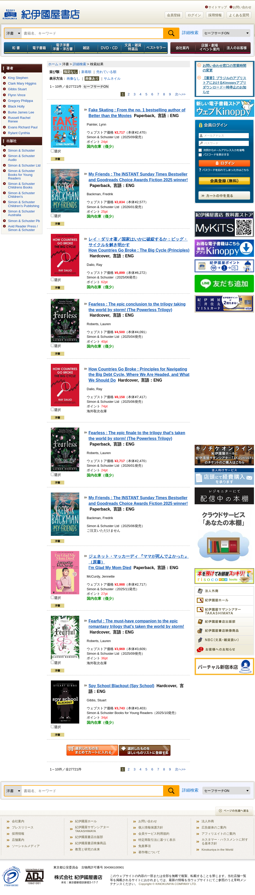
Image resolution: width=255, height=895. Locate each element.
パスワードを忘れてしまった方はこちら (224, 170)
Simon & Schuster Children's (21, 195)
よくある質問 (239, 15)
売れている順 (106, 72)
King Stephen (18, 78)
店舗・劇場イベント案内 (209, 48)
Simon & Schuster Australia (21, 213)
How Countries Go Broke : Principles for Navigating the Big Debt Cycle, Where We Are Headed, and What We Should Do (139, 375)
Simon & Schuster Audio (21, 157)
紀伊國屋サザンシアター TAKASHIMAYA (92, 829)
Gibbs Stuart (17, 89)
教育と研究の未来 (87, 849)
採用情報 (215, 15)
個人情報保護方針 (150, 827)
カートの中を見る (224, 195)
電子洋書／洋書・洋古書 (62, 48)
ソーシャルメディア (26, 846)
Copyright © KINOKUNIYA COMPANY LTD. (168, 883)
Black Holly (16, 106)
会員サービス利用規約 (153, 833)
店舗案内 (18, 839)
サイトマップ (217, 7)
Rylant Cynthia (19, 133)
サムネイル (112, 78)
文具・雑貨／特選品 (132, 48)
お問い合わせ (242, 7)
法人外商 (208, 821)
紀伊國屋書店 (41, 12)
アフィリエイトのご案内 (219, 833)
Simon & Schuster (21, 150)
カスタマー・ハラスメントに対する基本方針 (225, 841)
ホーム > (54, 64)
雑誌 (86, 48)
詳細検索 (190, 32)
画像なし (73, 78)
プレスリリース (23, 827)
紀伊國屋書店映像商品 (90, 843)
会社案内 (182, 48)
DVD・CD (109, 48)
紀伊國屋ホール (86, 821)
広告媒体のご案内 (214, 827)
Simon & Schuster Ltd (24, 165)
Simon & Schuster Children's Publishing (23, 204)
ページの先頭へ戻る (234, 811)
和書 (14, 48)
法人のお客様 (237, 48)
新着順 (86, 72)
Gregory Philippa (20, 101)
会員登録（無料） (224, 181)
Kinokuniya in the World (217, 849)
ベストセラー (156, 48)
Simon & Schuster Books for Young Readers (21, 174)
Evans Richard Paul (22, 127)
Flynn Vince (17, 95)
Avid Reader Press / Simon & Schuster (23, 228)
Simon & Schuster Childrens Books (21, 185)
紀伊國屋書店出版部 (89, 837)
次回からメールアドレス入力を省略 (226, 150)
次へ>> (180, 94)
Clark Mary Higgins (22, 83)
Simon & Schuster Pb (24, 221)
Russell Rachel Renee (19, 119)
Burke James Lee (21, 112)
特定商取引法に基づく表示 (157, 839)
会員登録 (173, 15)
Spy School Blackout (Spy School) (121, 686)
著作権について (149, 852)
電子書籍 (39, 48)
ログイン (194, 15)
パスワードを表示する (226, 155)
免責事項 (144, 846)
